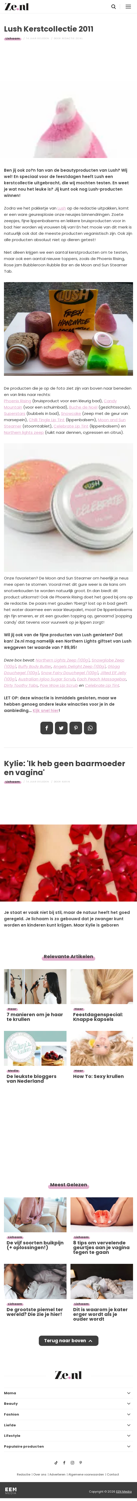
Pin (75, 728)
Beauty (11, 1403)
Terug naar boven (65, 1340)
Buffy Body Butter (34, 666)
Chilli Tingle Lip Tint (47, 420)
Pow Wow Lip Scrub (59, 685)
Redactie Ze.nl (72, 38)
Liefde (10, 1425)
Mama (10, 1393)
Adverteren (57, 1474)
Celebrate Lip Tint (71, 426)
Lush (62, 208)
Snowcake (71, 413)
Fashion (11, 1414)
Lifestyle (12, 1435)
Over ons (39, 1474)
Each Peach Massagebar (101, 679)
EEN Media (124, 1491)
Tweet (61, 728)
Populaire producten (24, 1446)
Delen (46, 728)
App (90, 728)
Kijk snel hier (46, 710)
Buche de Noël (83, 407)
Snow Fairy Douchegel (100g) (69, 672)
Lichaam (13, 38)
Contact (113, 1474)
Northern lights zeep (24, 432)
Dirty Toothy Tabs (21, 685)
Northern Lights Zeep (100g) (63, 660)
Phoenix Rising (17, 401)
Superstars (14, 413)
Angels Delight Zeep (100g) (79, 666)
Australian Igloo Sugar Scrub (46, 679)
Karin (66, 781)
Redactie (23, 1474)
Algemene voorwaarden (86, 1474)
